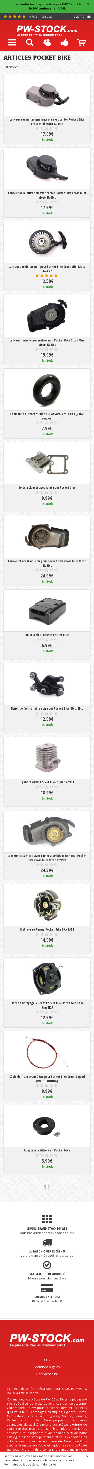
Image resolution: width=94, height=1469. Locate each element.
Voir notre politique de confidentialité (30, 1464)
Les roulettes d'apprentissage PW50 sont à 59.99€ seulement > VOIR (47, 6)
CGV (47, 1360)
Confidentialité (47, 1374)
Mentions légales (47, 1367)
